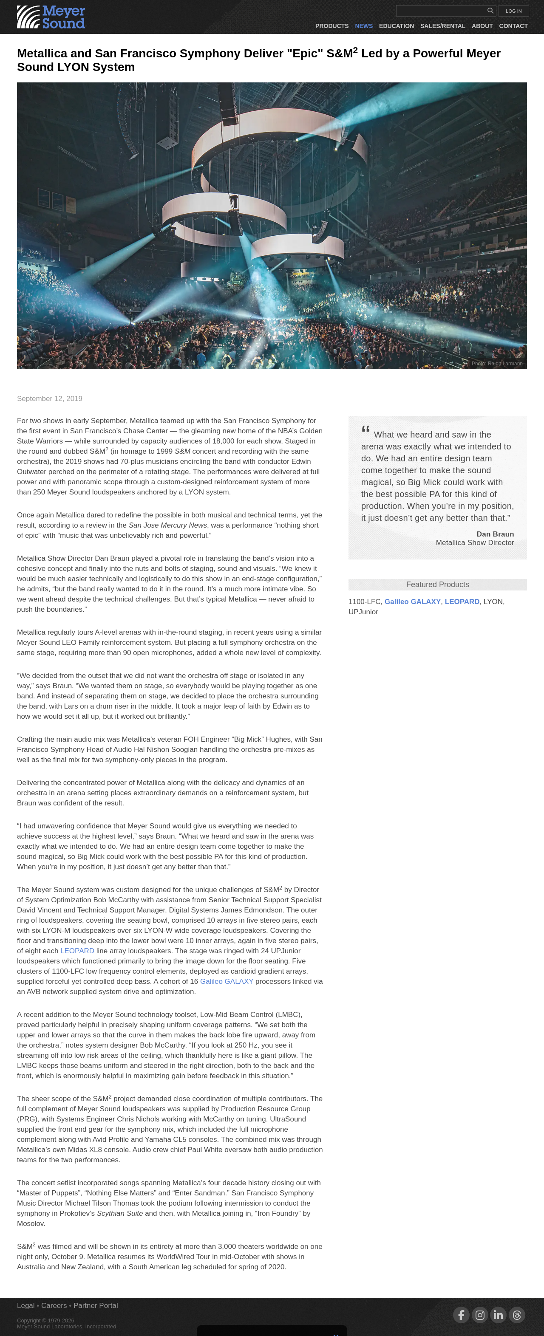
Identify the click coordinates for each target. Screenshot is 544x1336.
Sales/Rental (442, 26)
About (482, 26)
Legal (26, 1306)
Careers (54, 1306)
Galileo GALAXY (413, 602)
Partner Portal (96, 1306)
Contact (513, 26)
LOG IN (513, 11)
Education (396, 26)
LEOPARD (462, 602)
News (364, 26)
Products (332, 26)
